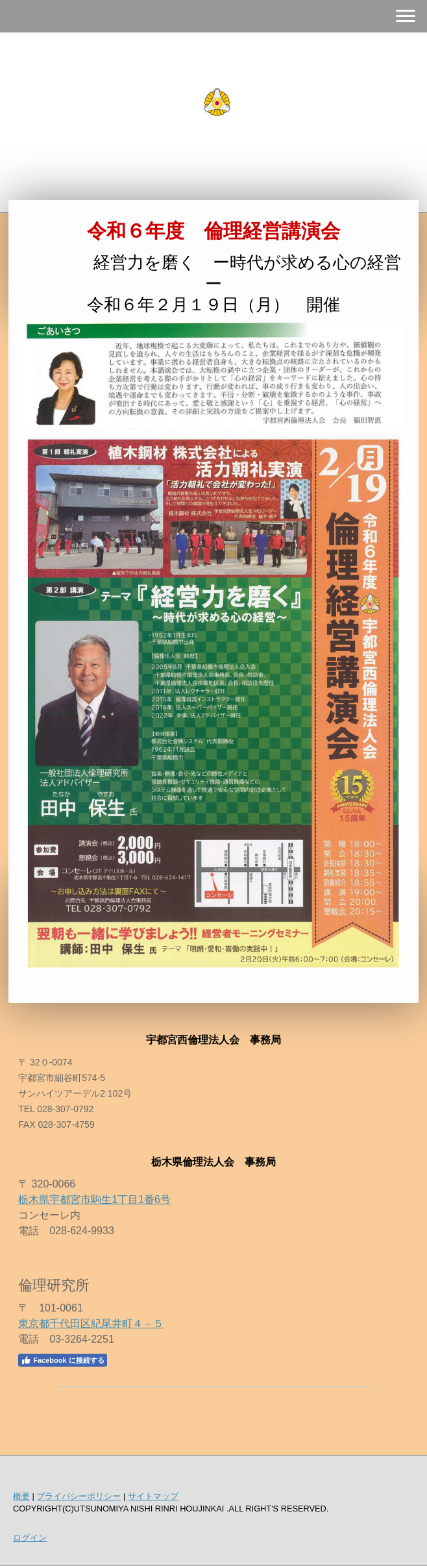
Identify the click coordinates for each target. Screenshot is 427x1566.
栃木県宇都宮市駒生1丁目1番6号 (94, 1199)
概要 (21, 1496)
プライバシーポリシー (78, 1496)
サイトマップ (153, 1496)
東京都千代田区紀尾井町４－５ (91, 1323)
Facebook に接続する (62, 1360)
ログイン (30, 1538)
